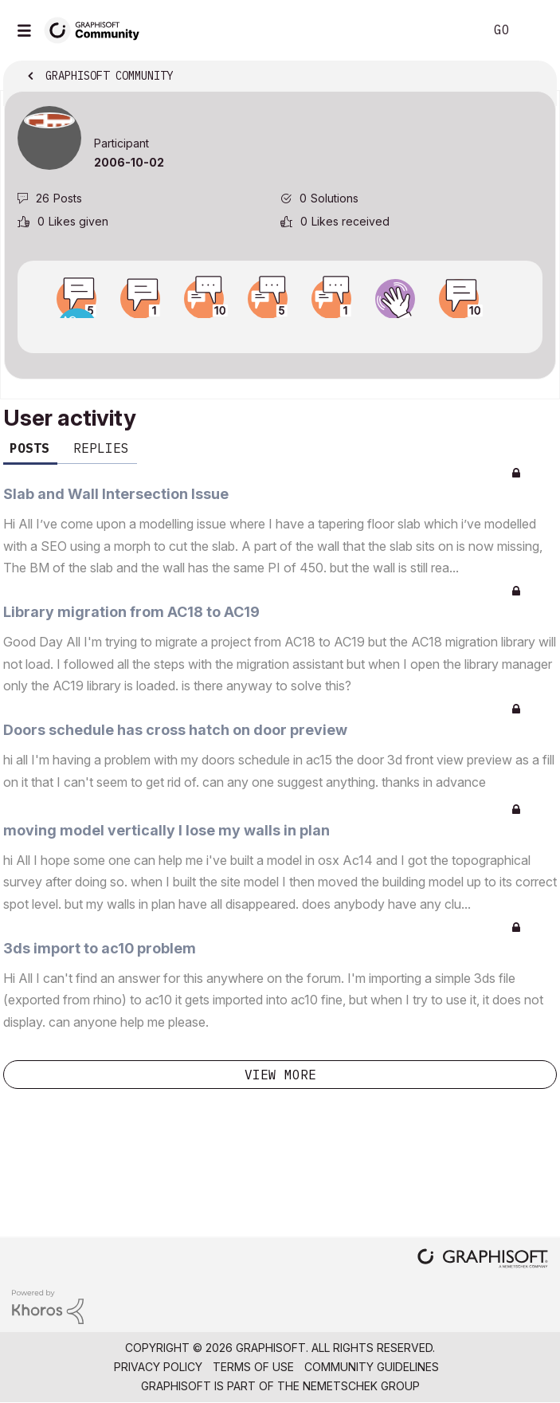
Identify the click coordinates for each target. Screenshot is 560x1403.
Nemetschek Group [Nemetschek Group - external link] (361, 1386)
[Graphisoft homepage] (482, 1260)
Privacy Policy (158, 1367)
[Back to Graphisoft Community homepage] (97, 29)
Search (447, 30)
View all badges (280, 332)
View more (280, 1075)
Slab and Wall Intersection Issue (116, 493)
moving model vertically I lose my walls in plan (166, 830)
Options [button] (533, 77)
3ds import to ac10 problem (99, 948)
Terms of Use (253, 1367)
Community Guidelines (371, 1367)
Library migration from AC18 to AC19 (131, 611)
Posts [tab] (29, 448)
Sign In (534, 30)
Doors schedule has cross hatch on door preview (175, 729)
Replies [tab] (101, 448)
